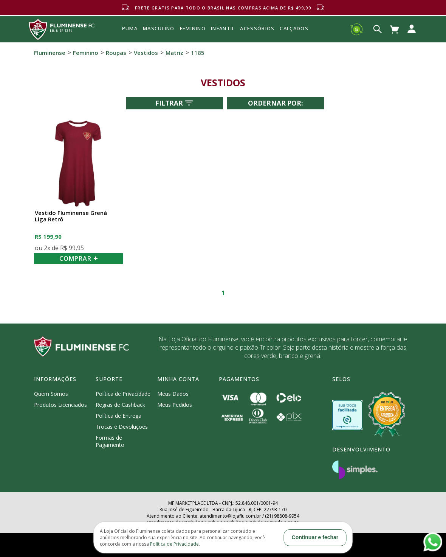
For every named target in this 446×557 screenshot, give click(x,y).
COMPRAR (78, 258)
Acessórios (257, 45)
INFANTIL (223, 28)
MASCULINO (159, 28)
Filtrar (174, 103)
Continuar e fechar (315, 537)
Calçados (294, 28)
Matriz (174, 52)
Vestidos (146, 52)
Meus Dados (173, 393)
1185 (197, 52)
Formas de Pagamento (110, 441)
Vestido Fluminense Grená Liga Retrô (71, 216)
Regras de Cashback (120, 404)
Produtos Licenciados (60, 404)
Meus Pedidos (174, 404)
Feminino (85, 52)
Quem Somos (51, 393)
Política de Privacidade (123, 393)
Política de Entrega (118, 415)
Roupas (116, 52)
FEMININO (193, 28)
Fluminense (49, 52)
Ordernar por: (275, 103)
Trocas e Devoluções (122, 426)
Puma (130, 37)
